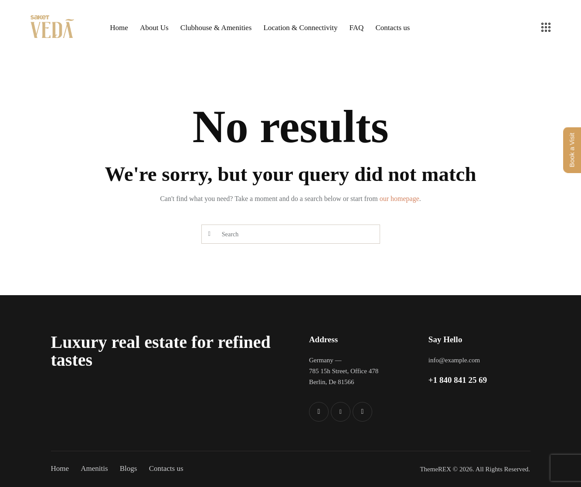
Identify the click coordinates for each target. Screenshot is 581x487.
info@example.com (454, 360)
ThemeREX (435, 469)
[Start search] (209, 234)
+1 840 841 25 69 (457, 380)
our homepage (399, 198)
